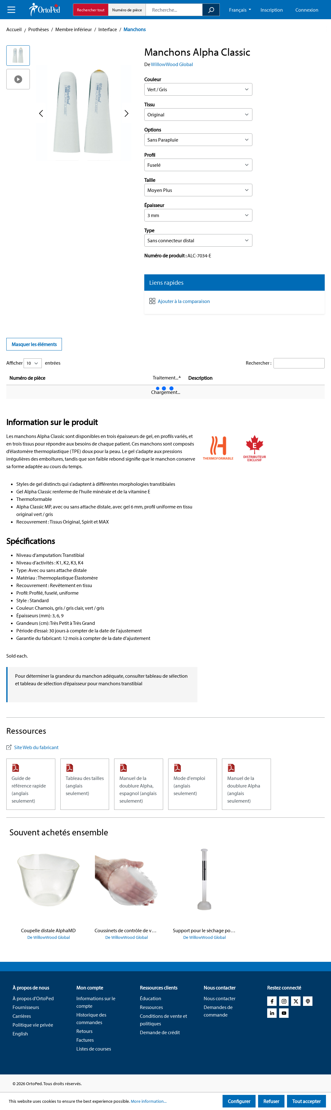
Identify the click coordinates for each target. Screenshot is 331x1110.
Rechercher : (258, 363)
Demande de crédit (160, 1032)
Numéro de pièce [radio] (127, 9)
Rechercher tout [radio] (90, 9)
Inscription (272, 10)
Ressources (151, 1007)
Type (149, 230)
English (20, 1033)
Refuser (271, 1101)
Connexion (306, 10)
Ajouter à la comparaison (184, 301)
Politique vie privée (33, 1025)
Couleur (152, 79)
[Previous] (41, 113)
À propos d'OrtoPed (33, 998)
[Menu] (11, 10)
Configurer (239, 1101)
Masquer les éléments (34, 344)
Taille (149, 180)
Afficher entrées (33, 363)
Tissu (149, 104)
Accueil (14, 29)
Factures (85, 1040)
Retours (84, 1031)
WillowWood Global (172, 64)
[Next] (126, 113)
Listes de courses (93, 1049)
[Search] (211, 9)
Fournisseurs (26, 1007)
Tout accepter (306, 1101)
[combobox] (174, 9)
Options (152, 129)
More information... (149, 1101)
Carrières (22, 1016)
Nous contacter (219, 998)
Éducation (150, 998)
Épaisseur (154, 205)
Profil (149, 155)
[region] (69, 113)
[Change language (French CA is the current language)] (240, 9)
